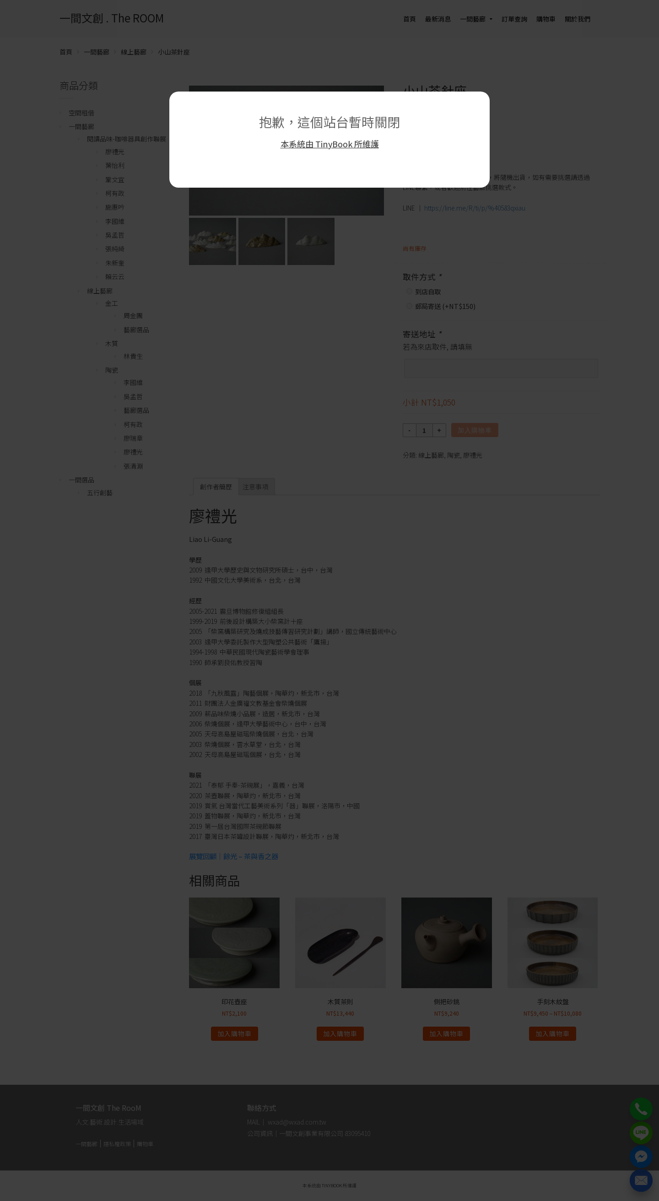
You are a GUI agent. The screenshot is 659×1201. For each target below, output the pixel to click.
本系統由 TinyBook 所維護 (330, 144)
